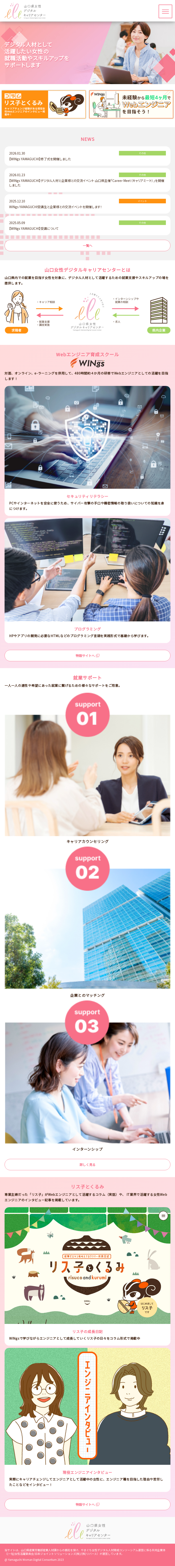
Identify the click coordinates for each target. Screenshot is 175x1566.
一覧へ (87, 245)
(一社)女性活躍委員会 (20, 1554)
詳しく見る (87, 1164)
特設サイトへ (88, 655)
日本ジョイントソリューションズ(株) (57, 1554)
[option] (44, 104)
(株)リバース (89, 1554)
